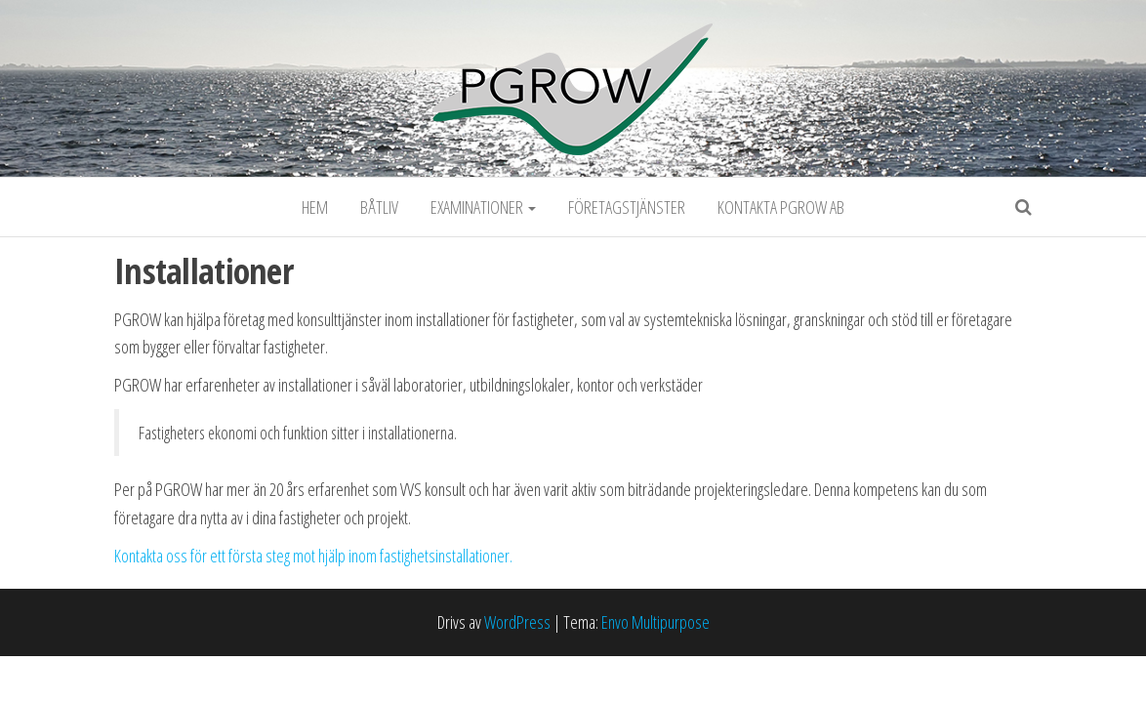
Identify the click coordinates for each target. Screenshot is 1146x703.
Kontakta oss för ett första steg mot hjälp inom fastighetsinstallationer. (313, 555)
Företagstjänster (626, 207)
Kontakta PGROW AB (780, 207)
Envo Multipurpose (655, 622)
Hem (315, 207)
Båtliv (379, 207)
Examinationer (483, 207)
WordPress (517, 622)
